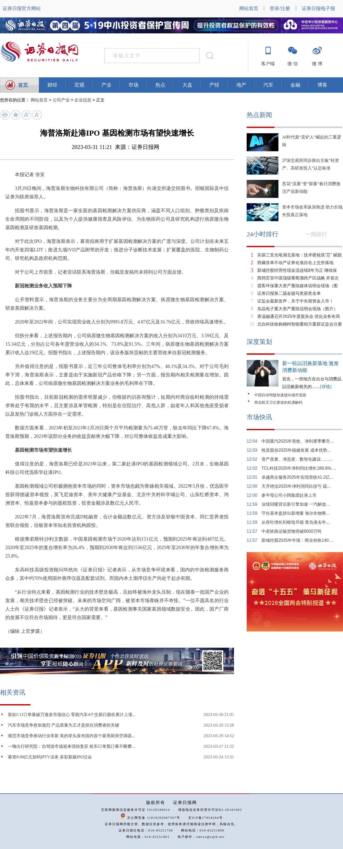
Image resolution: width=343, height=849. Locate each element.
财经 (52, 85)
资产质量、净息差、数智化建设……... (297, 459)
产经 (214, 85)
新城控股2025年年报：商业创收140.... (297, 540)
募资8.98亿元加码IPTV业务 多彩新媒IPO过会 (50, 757)
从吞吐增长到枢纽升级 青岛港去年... (295, 522)
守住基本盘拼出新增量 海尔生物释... (295, 513)
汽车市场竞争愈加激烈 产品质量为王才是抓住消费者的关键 (63, 725)
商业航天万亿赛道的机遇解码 (278, 403)
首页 (23, 85)
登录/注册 (280, 8)
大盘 (187, 85)
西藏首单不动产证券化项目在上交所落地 (295, 262)
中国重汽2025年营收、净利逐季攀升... (297, 441)
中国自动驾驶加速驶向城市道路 (280, 395)
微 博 (317, 63)
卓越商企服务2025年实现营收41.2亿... (297, 477)
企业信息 (82, 100)
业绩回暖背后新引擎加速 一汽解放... (295, 504)
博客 (322, 85)
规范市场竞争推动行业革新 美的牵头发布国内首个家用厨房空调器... (71, 736)
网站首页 (248, 8)
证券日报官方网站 (22, 8)
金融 (295, 85)
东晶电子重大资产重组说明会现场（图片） (297, 308)
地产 (241, 85)
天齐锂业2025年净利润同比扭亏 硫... (296, 486)
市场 (133, 85)
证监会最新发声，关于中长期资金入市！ (295, 301)
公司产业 (61, 100)
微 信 (292, 63)
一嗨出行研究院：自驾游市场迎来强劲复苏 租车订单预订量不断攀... (71, 746)
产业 (106, 85)
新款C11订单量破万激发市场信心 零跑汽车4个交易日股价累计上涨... (72, 714)
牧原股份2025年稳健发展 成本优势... (296, 450)
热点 (160, 85)
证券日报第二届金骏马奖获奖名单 (289, 293)
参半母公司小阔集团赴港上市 (289, 495)
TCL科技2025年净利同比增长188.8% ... (298, 468)
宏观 (79, 85)
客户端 (268, 63)
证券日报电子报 (318, 8)
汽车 (268, 85)
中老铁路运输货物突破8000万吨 (291, 531)
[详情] (326, 386)
